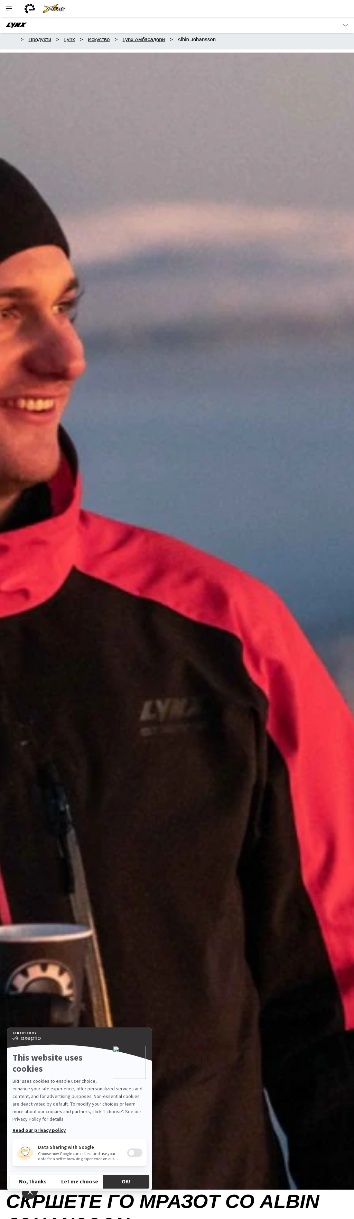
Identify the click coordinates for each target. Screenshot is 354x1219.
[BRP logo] (30, 8)
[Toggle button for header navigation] (9, 8)
